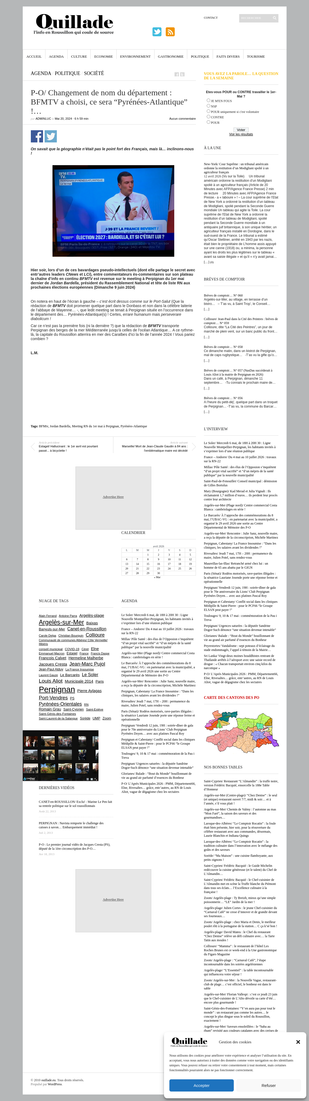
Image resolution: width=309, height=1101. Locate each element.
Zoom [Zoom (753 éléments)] (107, 718)
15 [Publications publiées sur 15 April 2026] (148, 563)
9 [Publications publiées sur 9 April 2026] (158, 559)
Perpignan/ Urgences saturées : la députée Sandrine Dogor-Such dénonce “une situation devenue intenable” (240, 628)
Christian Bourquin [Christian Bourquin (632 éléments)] (71, 635)
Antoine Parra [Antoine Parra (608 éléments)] (68, 615)
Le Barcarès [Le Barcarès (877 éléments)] (70, 675)
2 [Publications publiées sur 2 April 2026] (158, 554)
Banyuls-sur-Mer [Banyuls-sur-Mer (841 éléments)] (52, 629)
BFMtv (43, 426)
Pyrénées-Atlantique (134, 426)
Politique (200, 56)
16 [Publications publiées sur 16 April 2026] (158, 563)
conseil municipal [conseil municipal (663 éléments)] (51, 649)
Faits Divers (227, 56)
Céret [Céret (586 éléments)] (84, 649)
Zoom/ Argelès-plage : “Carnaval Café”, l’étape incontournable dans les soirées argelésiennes (235, 962)
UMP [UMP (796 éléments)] (96, 718)
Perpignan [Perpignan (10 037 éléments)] (57, 689)
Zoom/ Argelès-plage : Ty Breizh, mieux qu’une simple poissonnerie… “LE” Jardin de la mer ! (240, 900)
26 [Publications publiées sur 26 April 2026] (190, 568)
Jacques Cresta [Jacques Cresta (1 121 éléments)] (53, 664)
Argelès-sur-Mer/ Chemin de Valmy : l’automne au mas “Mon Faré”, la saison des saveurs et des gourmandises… (240, 813)
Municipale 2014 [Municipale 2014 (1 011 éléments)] (79, 681)
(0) (212, 262)
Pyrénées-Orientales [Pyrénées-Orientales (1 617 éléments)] (60, 704)
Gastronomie (171, 56)
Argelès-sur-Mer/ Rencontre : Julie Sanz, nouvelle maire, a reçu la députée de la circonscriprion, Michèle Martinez (241, 535)
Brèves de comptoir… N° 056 (223, 398)
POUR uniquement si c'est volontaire (235, 112)
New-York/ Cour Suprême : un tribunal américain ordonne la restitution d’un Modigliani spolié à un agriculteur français (236, 168)
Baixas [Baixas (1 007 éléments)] (92, 623)
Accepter (201, 1085)
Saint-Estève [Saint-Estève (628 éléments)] (94, 709)
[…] (206, 262)
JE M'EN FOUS (221, 101)
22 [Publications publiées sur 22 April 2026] (148, 568)
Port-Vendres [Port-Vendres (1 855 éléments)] (53, 698)
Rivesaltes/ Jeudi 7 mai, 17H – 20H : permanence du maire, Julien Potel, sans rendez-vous (238, 555)
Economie (103, 56)
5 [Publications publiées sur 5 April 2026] (190, 554)
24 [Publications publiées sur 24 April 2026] (169, 568)
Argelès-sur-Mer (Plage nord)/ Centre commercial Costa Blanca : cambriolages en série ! (240, 507)
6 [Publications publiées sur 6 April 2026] (126, 559)
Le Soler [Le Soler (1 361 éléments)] (90, 674)
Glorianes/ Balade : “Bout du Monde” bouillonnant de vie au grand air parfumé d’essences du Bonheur (239, 638)
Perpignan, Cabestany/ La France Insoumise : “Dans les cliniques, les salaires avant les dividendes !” (240, 545)
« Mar (157, 577)
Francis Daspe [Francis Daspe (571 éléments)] (100, 653)
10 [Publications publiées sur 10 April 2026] (169, 559)
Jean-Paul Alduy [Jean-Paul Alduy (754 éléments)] (51, 669)
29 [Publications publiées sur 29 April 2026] (148, 573)
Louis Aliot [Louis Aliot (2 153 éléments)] (51, 681)
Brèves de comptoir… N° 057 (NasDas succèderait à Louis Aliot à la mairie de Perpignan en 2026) (238, 372)
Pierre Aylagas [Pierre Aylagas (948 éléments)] (89, 691)
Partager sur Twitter (51, 136)
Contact (211, 17)
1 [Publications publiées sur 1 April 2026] (148, 554)
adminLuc (43, 118)
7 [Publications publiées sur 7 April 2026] (137, 559)
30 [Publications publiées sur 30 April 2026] (158, 573)
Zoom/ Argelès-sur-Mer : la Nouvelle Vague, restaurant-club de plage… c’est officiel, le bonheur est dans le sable (240, 984)
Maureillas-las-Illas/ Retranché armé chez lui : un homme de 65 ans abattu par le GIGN (236, 565)
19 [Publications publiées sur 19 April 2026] (190, 563)
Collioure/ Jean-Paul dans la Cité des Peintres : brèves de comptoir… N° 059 (241, 321)
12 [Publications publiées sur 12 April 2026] (190, 559)
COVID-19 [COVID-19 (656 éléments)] (72, 649)
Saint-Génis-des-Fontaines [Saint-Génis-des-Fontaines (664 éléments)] (57, 713)
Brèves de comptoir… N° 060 (223, 295)
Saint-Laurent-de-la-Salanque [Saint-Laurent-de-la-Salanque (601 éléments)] (58, 718)
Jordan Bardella (60, 426)
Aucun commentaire (182, 118)
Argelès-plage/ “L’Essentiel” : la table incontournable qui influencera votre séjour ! (239, 972)
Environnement (135, 56)
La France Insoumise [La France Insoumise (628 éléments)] (79, 669)
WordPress (55, 1084)
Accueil (34, 56)
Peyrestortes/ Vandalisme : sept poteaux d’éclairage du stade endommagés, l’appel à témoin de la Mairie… (239, 648)
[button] (298, 1042)
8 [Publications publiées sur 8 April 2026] (148, 559)
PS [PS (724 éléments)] (72, 698)
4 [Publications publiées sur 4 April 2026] (179, 554)
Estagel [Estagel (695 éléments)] (72, 653)
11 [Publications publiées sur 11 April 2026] (179, 559)
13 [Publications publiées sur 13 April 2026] (127, 563)
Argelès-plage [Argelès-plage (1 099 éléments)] (91, 615)
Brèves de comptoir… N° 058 (223, 347)
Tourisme (256, 56)
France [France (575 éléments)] (84, 653)
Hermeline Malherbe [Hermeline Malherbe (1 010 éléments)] (85, 658)
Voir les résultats (241, 134)
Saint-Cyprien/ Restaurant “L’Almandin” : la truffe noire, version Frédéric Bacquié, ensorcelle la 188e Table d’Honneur (241, 785)
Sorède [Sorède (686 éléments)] (85, 718)
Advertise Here (113, 497)
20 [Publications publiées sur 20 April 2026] (127, 568)
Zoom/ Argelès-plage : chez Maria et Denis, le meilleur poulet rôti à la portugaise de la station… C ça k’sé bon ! (240, 924)
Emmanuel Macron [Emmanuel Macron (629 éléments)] (51, 653)
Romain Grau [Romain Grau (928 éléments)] (50, 709)
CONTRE (217, 117)
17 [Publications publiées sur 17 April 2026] (169, 563)
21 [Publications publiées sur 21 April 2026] (137, 568)
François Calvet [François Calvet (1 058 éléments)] (52, 658)
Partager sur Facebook (37, 136)
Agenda (56, 56)
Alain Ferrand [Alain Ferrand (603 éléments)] (48, 615)
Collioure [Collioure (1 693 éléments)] (95, 635)
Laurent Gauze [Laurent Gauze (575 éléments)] (48, 675)
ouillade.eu (48, 1080)
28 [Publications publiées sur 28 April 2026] (137, 573)
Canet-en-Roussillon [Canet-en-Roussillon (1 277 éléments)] (86, 629)
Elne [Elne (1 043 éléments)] (95, 649)
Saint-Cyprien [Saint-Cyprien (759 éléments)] (73, 709)
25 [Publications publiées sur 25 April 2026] (179, 568)
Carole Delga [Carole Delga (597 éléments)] (47, 635)
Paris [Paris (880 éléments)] (100, 681)
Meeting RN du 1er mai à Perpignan (95, 426)
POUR (215, 123)
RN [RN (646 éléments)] (86, 704)
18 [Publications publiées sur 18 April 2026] (179, 563)
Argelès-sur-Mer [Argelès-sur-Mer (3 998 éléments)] (61, 622)
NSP (214, 106)
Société (94, 73)
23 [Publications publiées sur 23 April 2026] (158, 568)
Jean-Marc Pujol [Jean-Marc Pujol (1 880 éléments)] (87, 664)
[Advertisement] (113, 370)
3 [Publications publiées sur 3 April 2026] (169, 554)
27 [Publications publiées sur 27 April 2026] (127, 573)
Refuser (269, 1085)
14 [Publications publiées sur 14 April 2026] (137, 563)
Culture (79, 56)
